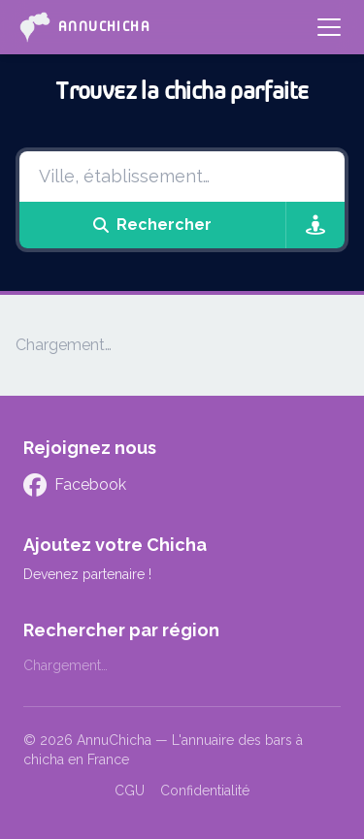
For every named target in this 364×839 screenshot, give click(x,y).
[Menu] (329, 27)
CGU (130, 790)
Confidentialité (204, 790)
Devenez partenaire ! (87, 574)
